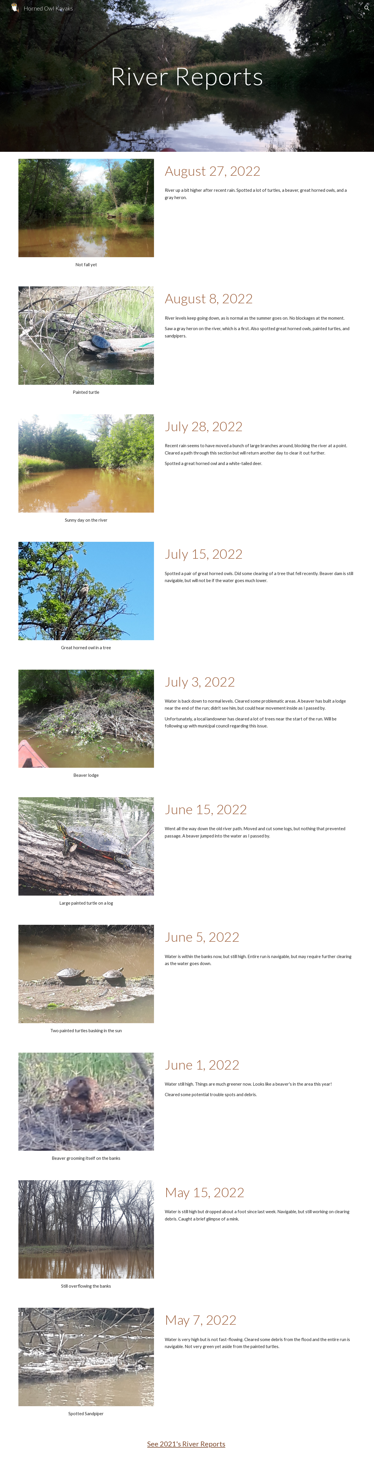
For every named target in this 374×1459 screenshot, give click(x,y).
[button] (367, 8)
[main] (187, 75)
